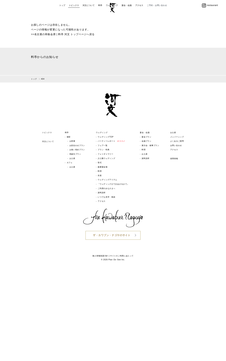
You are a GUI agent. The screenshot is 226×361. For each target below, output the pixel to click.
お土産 (72, 158)
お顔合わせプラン (77, 145)
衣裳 (100, 175)
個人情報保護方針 (100, 256)
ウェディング (112, 18)
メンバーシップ (177, 137)
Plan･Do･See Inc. (116, 260)
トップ (62, 18)
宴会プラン (146, 137)
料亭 (100, 18)
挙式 (100, 163)
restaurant (210, 18)
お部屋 (72, 141)
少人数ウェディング (106, 158)
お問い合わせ (176, 145)
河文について (89, 18)
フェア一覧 (103, 145)
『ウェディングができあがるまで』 (113, 184)
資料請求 (102, 193)
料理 (100, 171)
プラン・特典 (103, 150)
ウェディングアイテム (107, 180)
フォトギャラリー (105, 154)
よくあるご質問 (177, 141)
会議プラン (146, 141)
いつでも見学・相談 (106, 197)
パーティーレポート (111, 141)
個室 (69, 137)
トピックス (74, 18)
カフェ (70, 163)
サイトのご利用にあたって (121, 256)
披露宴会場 (103, 167)
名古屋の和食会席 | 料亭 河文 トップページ (60, 34)
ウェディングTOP (106, 137)
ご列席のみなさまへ (106, 188)
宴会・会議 (127, 18)
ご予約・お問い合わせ (157, 18)
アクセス (139, 18)
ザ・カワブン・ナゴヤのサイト (111, 235)
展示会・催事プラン (150, 145)
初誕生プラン (75, 154)
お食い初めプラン (77, 150)
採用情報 (174, 159)
